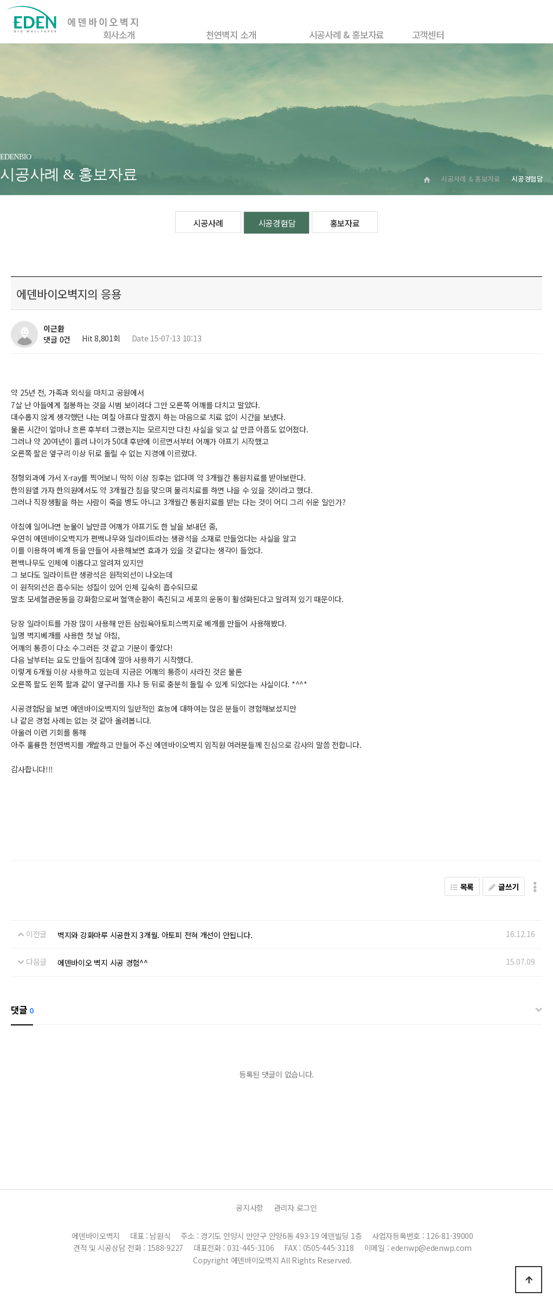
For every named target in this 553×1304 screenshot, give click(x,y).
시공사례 (208, 223)
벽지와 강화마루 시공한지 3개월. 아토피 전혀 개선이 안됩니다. (154, 934)
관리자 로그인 (295, 1207)
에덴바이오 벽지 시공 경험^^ (102, 962)
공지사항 (249, 1207)
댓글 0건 (56, 339)
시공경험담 (276, 223)
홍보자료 (345, 223)
